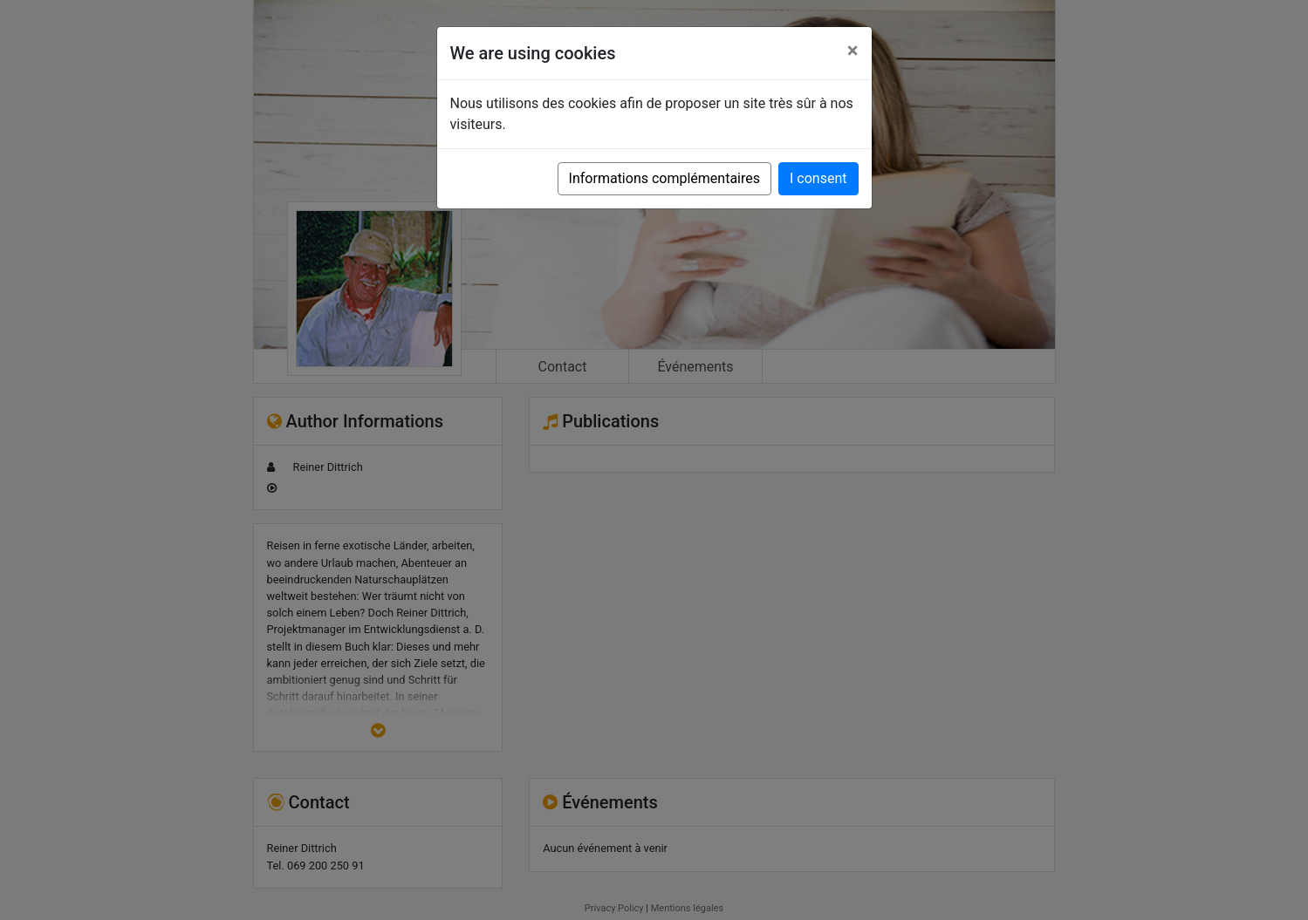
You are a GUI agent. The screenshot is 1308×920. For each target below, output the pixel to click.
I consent (818, 178)
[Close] (853, 50)
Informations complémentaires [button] (664, 178)
